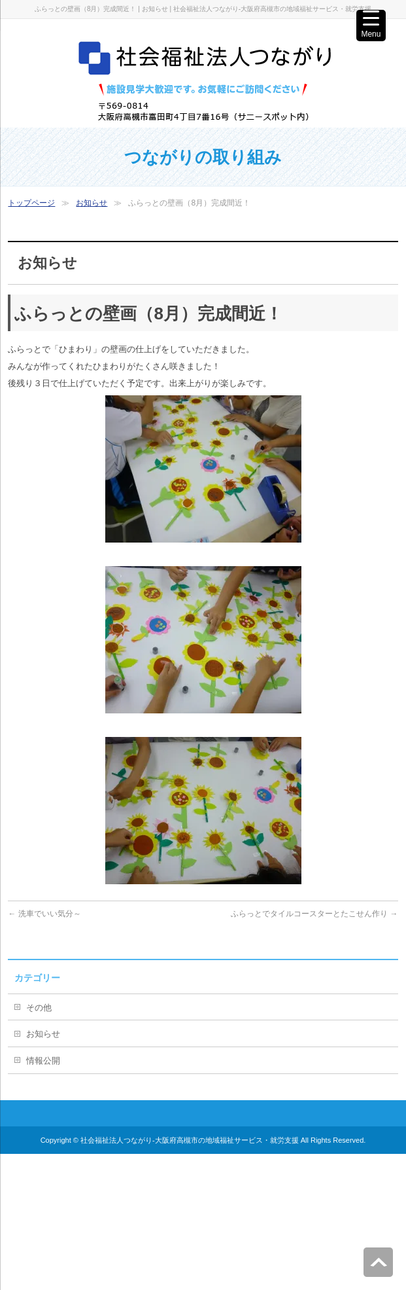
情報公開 (43, 1061)
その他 (39, 1007)
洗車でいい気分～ (44, 913)
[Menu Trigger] (371, 25)
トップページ (31, 202)
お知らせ (91, 202)
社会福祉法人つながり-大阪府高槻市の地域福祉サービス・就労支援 (189, 1140)
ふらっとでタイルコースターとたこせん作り (314, 913)
